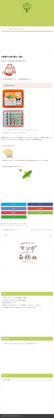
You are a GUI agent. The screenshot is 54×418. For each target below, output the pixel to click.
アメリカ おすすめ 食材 (7, 225)
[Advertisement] (27, 20)
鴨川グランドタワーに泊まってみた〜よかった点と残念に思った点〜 (20, 343)
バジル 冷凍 (25, 225)
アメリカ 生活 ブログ (17, 225)
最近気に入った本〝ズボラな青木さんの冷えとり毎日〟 (41, 229)
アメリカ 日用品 (23, 223)
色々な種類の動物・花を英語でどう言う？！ (10, 229)
